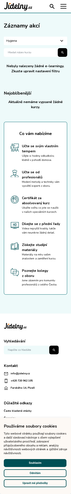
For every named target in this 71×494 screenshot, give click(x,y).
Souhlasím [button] (35, 462)
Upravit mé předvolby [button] (35, 483)
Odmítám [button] (35, 473)
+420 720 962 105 (18, 381)
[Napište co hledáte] (31, 350)
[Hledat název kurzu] (35, 52)
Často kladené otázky (17, 411)
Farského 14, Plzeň (19, 388)
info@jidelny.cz (17, 373)
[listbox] (35, 41)
